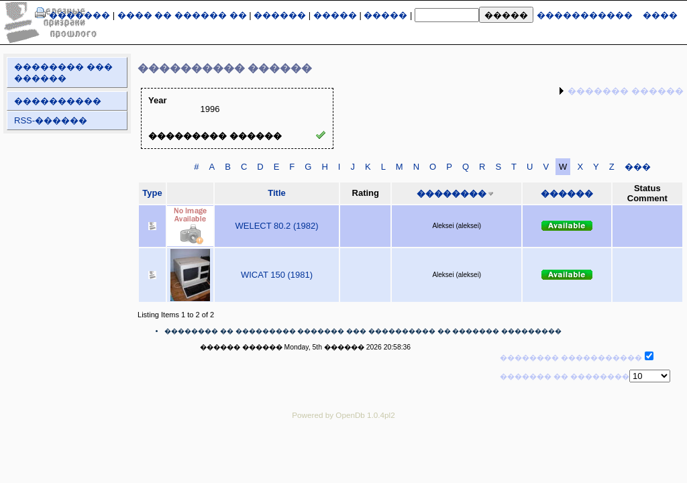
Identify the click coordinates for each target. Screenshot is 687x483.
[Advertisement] (343, 459)
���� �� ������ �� (182, 15)
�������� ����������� (571, 358)
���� (660, 15)
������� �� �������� (564, 376)
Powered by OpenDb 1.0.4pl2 (343, 415)
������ (280, 15)
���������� (57, 101)
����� (335, 15)
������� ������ (626, 91)
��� (638, 167)
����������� (585, 15)
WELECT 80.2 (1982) (276, 226)
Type (152, 193)
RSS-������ (50, 120)
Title (277, 193)
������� (79, 15)
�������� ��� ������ (63, 72)
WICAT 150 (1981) (277, 275)
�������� (451, 194)
